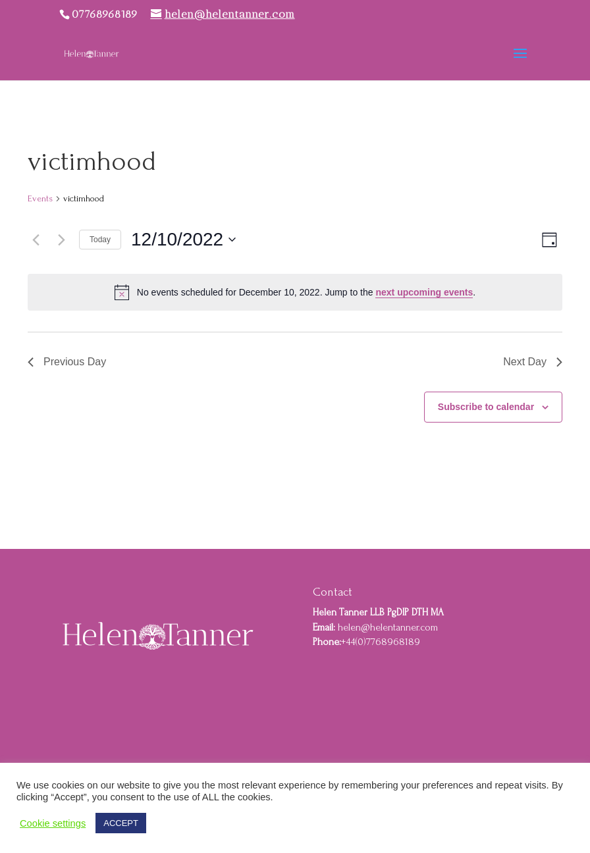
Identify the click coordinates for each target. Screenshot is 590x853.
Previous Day (67, 361)
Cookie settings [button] (53, 823)
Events (40, 198)
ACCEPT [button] (120, 823)
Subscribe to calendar (486, 406)
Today (100, 239)
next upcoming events (424, 292)
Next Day (532, 361)
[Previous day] (35, 239)
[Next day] (61, 239)
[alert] (295, 292)
